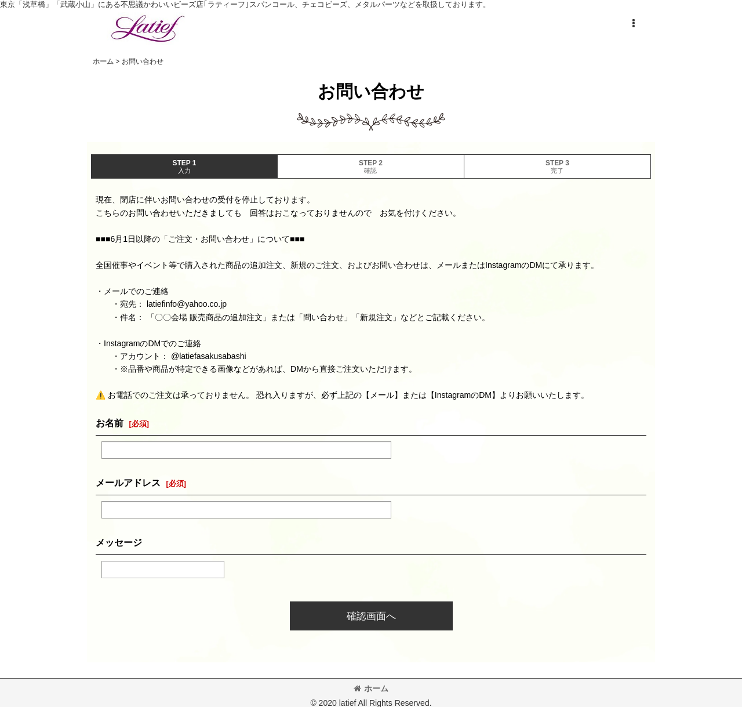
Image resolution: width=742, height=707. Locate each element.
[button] (633, 23)
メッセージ (119, 542)
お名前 (109, 423)
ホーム (371, 688)
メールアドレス (128, 482)
